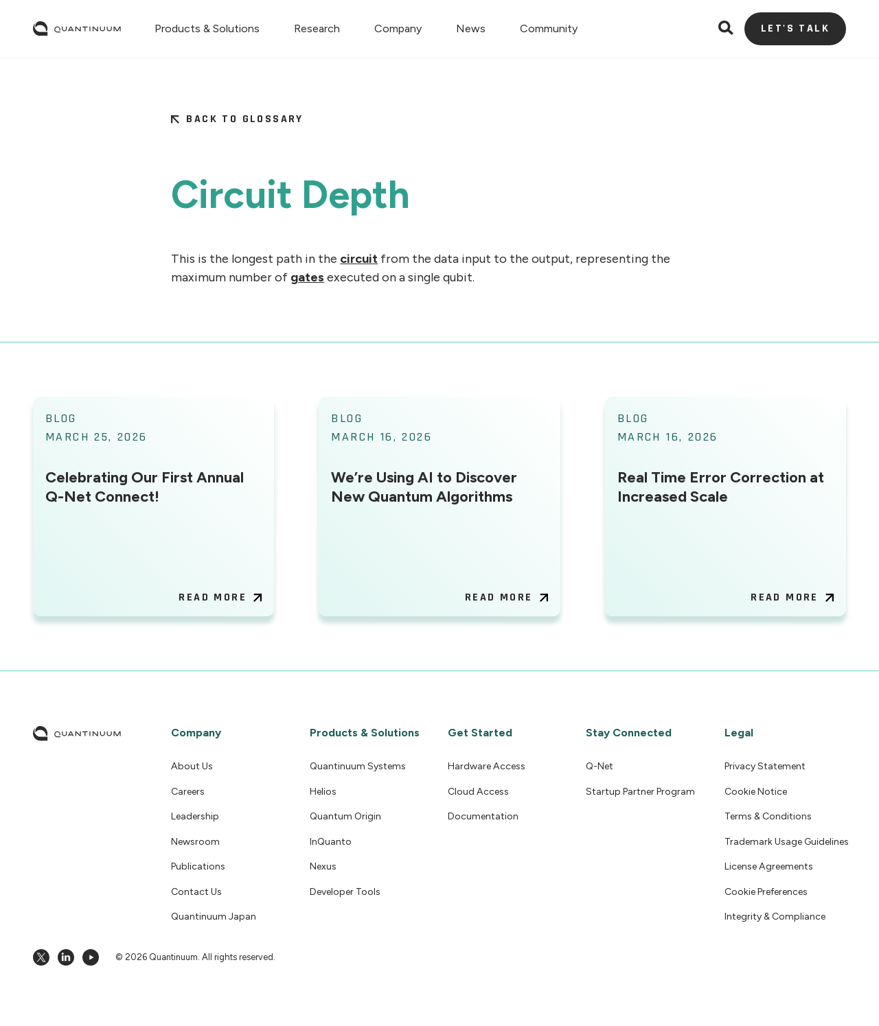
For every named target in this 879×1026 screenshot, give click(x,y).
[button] (207, 28)
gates (307, 277)
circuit (359, 258)
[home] (77, 28)
